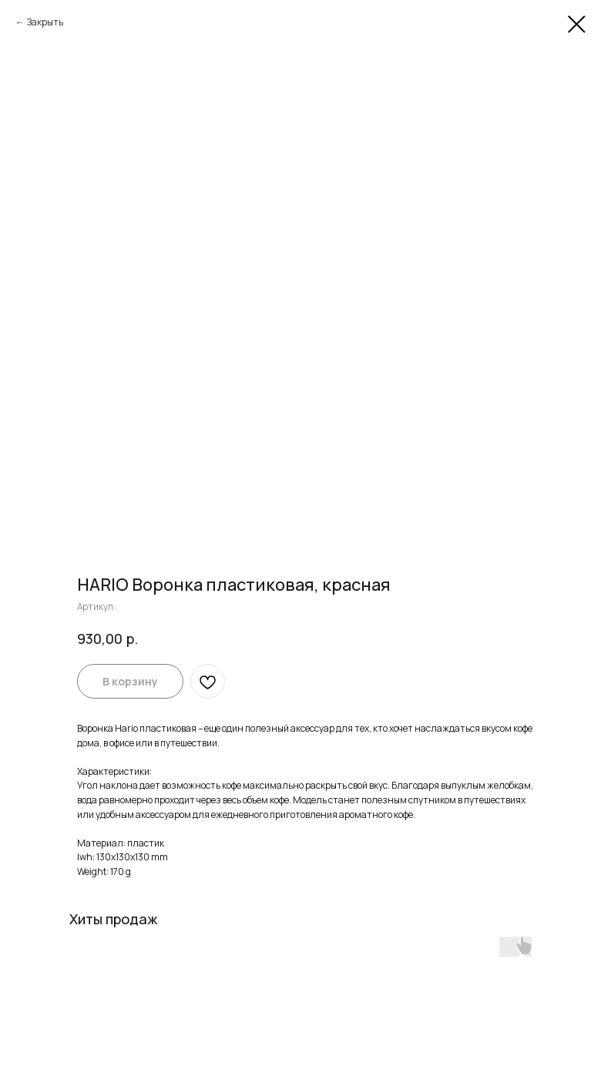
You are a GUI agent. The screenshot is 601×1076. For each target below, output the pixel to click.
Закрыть (45, 21)
